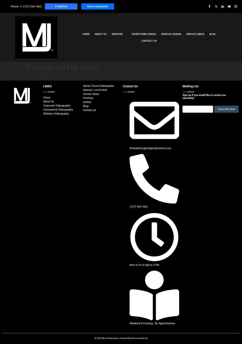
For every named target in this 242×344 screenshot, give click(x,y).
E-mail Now (61, 6)
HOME (86, 33)
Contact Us (89, 110)
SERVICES (119, 33)
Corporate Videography (56, 105)
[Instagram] (235, 6)
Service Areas (91, 94)
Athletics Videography (56, 113)
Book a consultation (97, 6)
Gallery (87, 102)
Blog (85, 106)
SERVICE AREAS (195, 33)
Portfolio (88, 98)
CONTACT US (149, 40)
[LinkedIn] (222, 6)
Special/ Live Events (95, 90)
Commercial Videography (58, 109)
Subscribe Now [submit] (226, 109)
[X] (216, 6)
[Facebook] (209, 6)
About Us (48, 101)
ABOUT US (101, 33)
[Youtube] (229, 6)
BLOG (212, 33)
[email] (198, 109)
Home (46, 97)
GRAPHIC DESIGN (171, 33)
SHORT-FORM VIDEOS (144, 33)
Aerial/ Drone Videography (98, 85)
